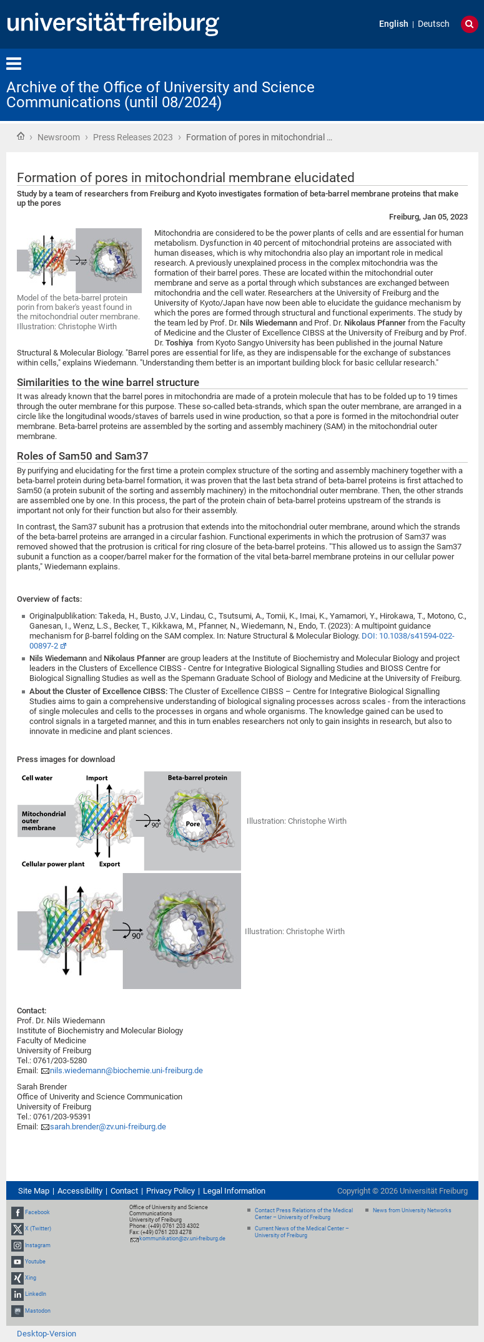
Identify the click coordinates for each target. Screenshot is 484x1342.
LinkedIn (35, 1294)
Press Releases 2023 (133, 137)
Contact (124, 1190)
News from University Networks (412, 1210)
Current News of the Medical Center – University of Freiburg (302, 1231)
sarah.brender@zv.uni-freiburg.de (108, 1126)
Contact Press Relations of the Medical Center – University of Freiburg (304, 1213)
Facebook (37, 1212)
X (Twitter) (38, 1229)
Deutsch (434, 24)
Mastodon (38, 1311)
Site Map (33, 1190)
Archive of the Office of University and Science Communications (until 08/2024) (160, 95)
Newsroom (58, 137)
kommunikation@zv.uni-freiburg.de (182, 1238)
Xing (30, 1278)
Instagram (38, 1245)
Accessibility (79, 1190)
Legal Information (234, 1190)
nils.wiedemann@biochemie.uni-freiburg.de (126, 1070)
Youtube (35, 1261)
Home (20, 136)
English (393, 24)
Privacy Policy (170, 1190)
